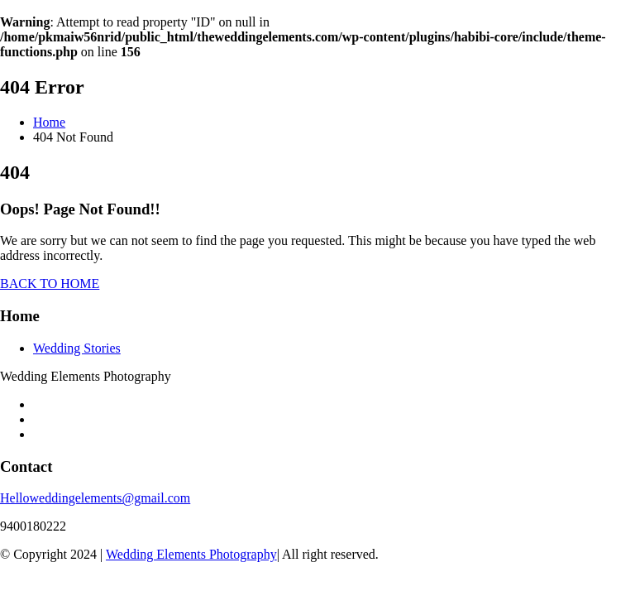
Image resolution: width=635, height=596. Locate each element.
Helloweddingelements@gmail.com (95, 498)
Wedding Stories (77, 348)
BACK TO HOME (49, 283)
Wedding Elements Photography (191, 554)
